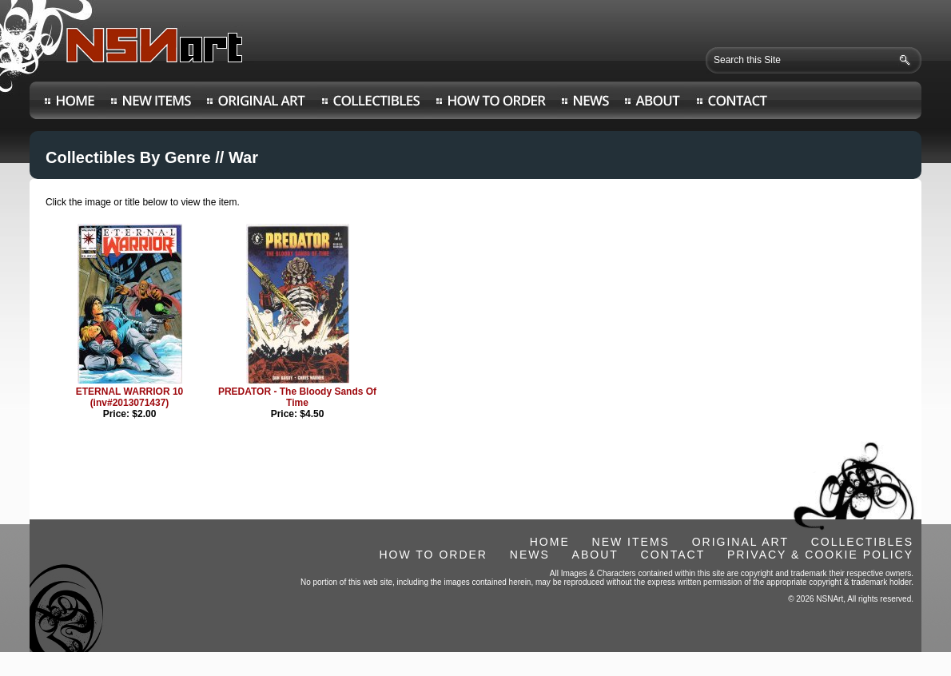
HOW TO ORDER (433, 554)
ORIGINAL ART (740, 541)
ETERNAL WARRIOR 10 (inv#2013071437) (129, 397)
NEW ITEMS (631, 541)
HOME (550, 541)
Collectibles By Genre (128, 157)
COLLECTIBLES (862, 541)
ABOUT (595, 554)
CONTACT (673, 554)
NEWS (530, 554)
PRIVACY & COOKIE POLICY (820, 554)
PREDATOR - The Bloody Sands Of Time (297, 397)
